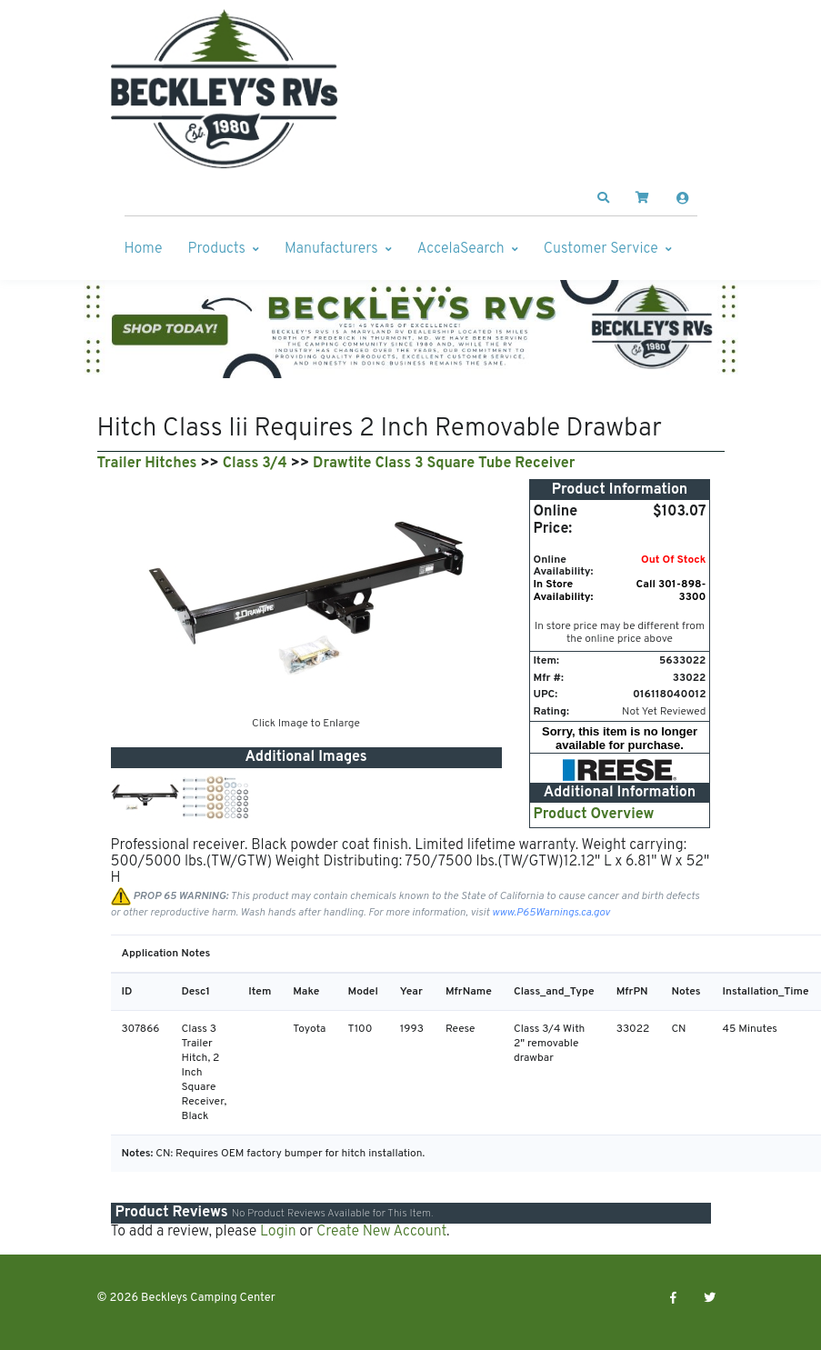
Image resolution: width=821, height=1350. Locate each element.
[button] (602, 198)
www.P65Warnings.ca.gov (551, 912)
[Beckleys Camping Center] (224, 89)
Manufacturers (331, 249)
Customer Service (601, 249)
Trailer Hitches (147, 464)
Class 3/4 (255, 464)
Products (216, 249)
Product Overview (594, 814)
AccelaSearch (461, 249)
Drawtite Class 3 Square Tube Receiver (444, 464)
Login (278, 1232)
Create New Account (381, 1232)
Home (144, 249)
